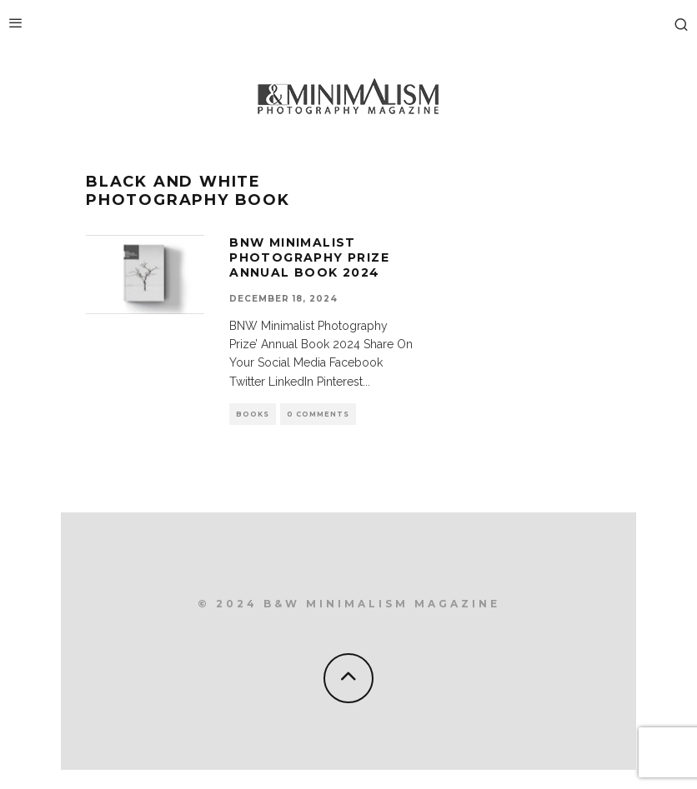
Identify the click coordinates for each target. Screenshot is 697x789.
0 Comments (318, 414)
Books (252, 414)
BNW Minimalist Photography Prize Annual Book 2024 (309, 257)
